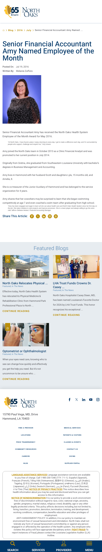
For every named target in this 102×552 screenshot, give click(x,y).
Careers (26, 456)
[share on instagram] (50, 216)
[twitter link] (76, 399)
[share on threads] (56, 216)
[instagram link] (97, 399)
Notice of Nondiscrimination (28, 498)
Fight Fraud (79, 529)
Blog (11, 30)
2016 (20, 30)
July (28, 30)
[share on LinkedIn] (44, 216)
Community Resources (25, 449)
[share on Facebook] (32, 216)
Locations (26, 435)
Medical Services (72, 428)
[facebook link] (69, 399)
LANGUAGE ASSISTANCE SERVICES (29, 474)
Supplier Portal (72, 463)
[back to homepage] (4, 30)
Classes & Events (72, 442)
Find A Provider (25, 428)
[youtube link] (90, 399)
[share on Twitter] (38, 216)
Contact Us (72, 449)
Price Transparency (25, 442)
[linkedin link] (83, 399)
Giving (72, 456)
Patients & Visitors (72, 435)
